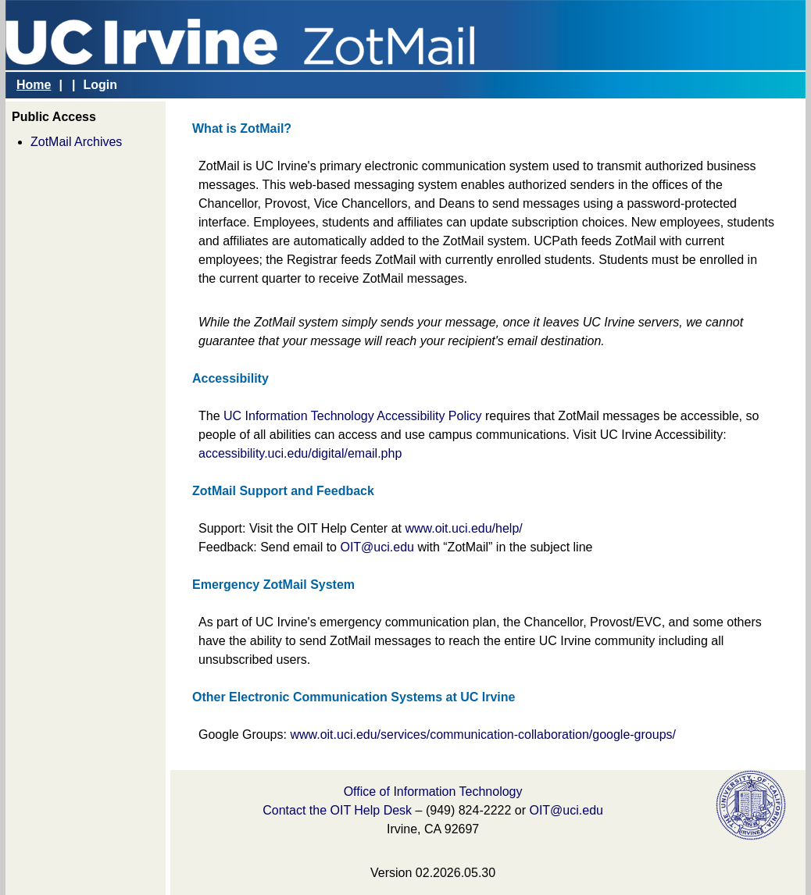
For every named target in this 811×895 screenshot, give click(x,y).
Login (100, 84)
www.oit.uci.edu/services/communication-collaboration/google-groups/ (483, 734)
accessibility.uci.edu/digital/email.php (300, 453)
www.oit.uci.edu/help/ (463, 528)
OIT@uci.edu (377, 547)
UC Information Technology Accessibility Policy (352, 416)
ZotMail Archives (76, 141)
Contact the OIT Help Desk (337, 810)
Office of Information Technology (433, 791)
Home (33, 84)
